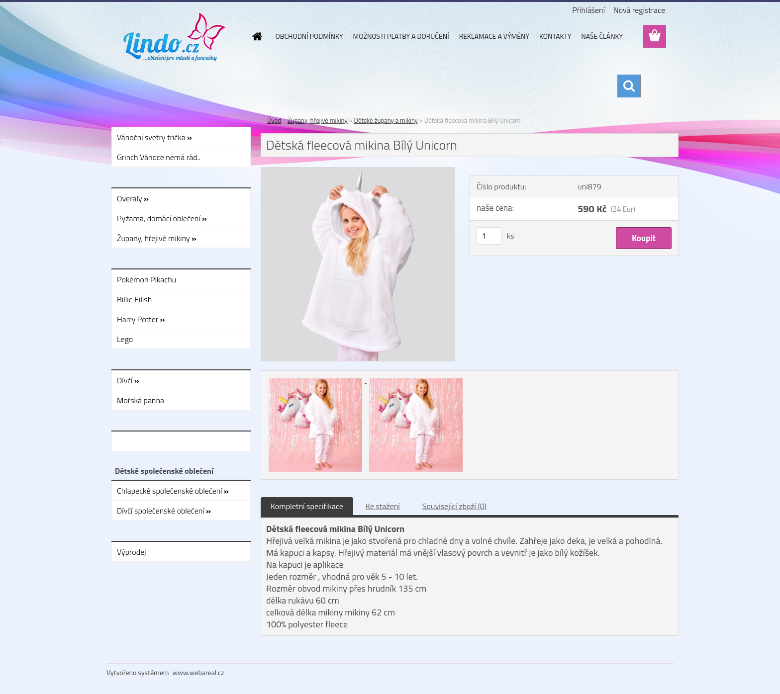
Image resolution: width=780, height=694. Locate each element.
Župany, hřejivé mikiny (318, 120)
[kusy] (489, 236)
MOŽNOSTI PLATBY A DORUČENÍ (401, 36)
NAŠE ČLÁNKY (602, 36)
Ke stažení (383, 506)
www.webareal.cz (198, 672)
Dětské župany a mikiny (386, 120)
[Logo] (174, 37)
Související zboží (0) (454, 506)
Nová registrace (639, 10)
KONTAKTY (555, 36)
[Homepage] (256, 36)
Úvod (274, 120)
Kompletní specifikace (307, 506)
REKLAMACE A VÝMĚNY (494, 36)
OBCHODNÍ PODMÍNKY (309, 36)
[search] (628, 86)
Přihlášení (588, 10)
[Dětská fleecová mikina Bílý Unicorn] (358, 171)
